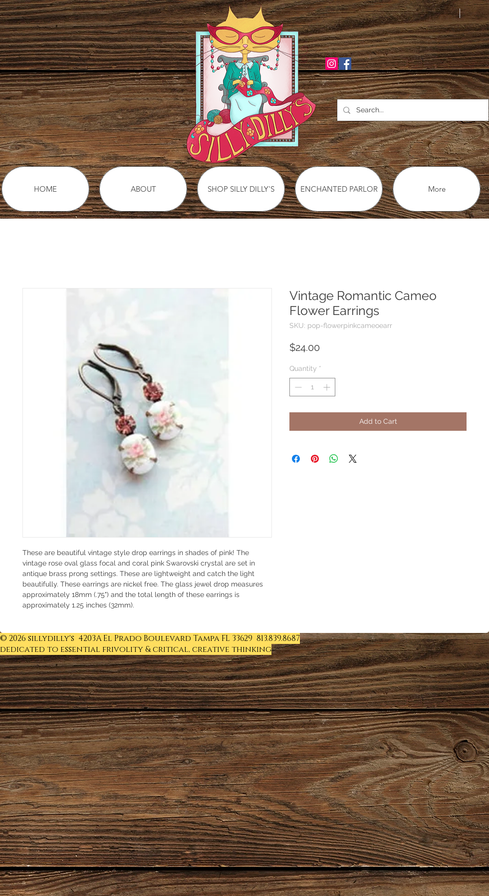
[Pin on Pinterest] (315, 459)
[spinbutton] (312, 387)
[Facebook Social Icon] (345, 63)
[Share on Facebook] (296, 459)
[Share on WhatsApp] (334, 459)
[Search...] (412, 110)
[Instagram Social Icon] (331, 63)
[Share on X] (353, 459)
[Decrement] (297, 387)
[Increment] (327, 387)
